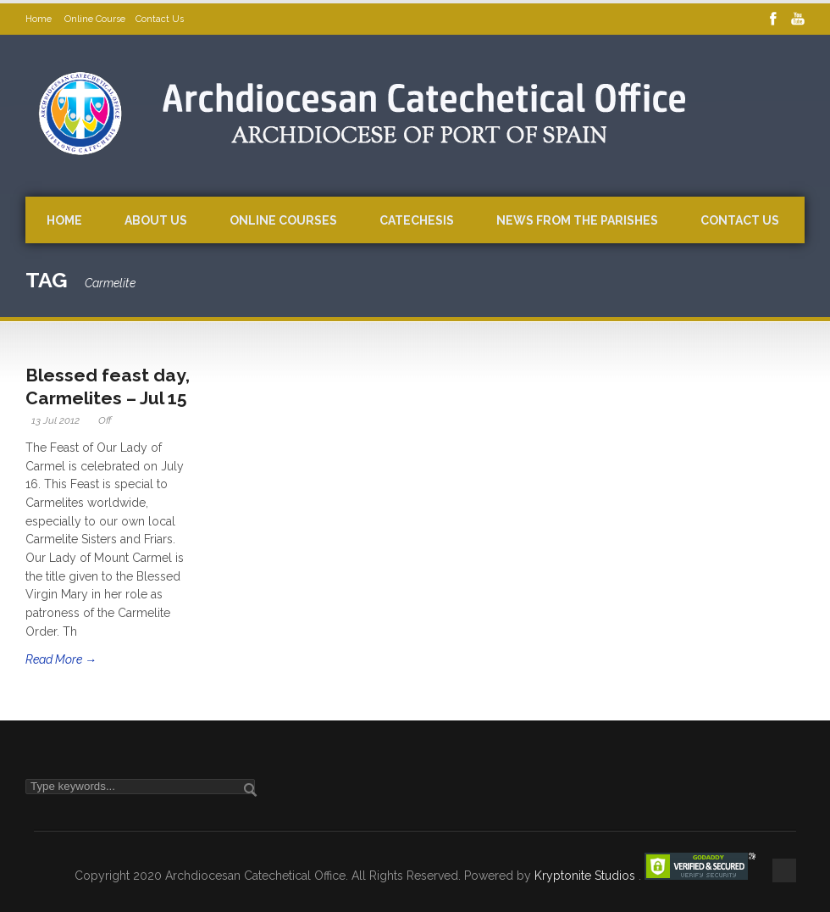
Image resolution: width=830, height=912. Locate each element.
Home (39, 19)
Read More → (61, 659)
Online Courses (283, 220)
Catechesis (416, 220)
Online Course (95, 19)
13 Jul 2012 (55, 420)
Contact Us (160, 19)
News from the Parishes (577, 220)
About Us (156, 220)
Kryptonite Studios (586, 875)
